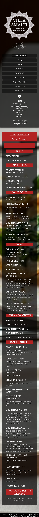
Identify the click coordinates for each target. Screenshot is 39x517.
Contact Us (19, 86)
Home (19, 60)
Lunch (20, 64)
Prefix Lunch (23, 134)
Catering (19, 77)
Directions (19, 91)
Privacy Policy (33, 514)
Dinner (19, 69)
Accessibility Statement (17, 514)
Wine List (19, 73)
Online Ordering (19, 55)
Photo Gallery (19, 82)
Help (4, 514)
